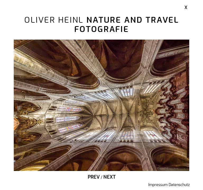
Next (109, 177)
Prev (94, 177)
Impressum (158, 185)
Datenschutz (179, 185)
